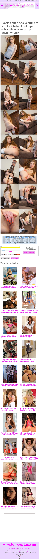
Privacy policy (13, 548)
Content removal (24, 548)
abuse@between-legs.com (23, 551)
